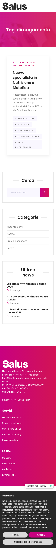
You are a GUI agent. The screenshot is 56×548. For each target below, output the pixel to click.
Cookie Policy (24, 400)
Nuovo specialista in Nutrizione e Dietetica (25, 80)
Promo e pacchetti (17, 241)
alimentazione (25, 119)
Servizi (29, 65)
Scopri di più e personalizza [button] (28, 542)
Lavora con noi (9, 475)
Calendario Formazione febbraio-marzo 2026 (27, 311)
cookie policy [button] (42, 510)
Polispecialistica (10, 440)
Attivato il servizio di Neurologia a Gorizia (27, 298)
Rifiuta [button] (15, 535)
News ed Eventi (9, 463)
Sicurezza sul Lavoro (12, 423)
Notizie (18, 65)
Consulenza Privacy (11, 434)
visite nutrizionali (24, 145)
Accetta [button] (41, 535)
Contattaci (7, 469)
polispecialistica (27, 137)
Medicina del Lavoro (11, 417)
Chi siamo (6, 458)
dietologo (22, 125)
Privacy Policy (9, 400)
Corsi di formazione (11, 429)
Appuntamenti (15, 227)
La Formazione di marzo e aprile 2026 (26, 285)
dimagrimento (24, 131)
